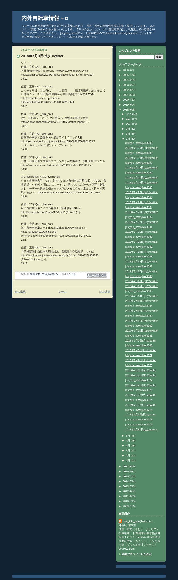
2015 (126, 476)
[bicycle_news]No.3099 (138, 142)
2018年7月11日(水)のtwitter (141, 320)
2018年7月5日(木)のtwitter (140, 375)
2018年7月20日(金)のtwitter (141, 241)
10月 (129, 123)
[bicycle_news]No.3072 (138, 424)
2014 (126, 481)
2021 (126, 94)
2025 (126, 75)
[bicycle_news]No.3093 (138, 207)
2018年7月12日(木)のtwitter (141, 311)
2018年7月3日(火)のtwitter (140, 394)
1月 (128, 460)
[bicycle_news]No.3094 (138, 197)
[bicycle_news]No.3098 (138, 152)
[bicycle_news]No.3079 (138, 355)
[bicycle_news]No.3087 (138, 266)
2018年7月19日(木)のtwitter (141, 251)
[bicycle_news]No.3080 (138, 345)
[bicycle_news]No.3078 (138, 365)
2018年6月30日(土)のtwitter (141, 429)
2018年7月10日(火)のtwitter (141, 330)
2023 (126, 85)
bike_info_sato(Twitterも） (138, 521)
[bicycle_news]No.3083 (138, 316)
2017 (126, 466)
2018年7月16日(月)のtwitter (141, 281)
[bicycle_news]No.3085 (138, 291)
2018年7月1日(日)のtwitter (140, 414)
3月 (128, 450)
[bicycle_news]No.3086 (138, 276)
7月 (128, 138)
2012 (126, 491)
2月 (128, 455)
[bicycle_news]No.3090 (138, 236)
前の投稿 (104, 291)
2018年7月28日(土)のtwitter (141, 167)
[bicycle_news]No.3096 (138, 172)
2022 (126, 89)
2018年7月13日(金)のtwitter (141, 301)
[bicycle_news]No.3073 (138, 419)
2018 (126, 109)
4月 (128, 445)
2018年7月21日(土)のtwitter (141, 231)
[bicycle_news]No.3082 (138, 325)
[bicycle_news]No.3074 (138, 409)
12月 (129, 114)
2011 (126, 496)
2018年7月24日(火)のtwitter (141, 202)
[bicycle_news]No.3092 (138, 217)
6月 (128, 435)
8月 (128, 133)
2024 (126, 80)
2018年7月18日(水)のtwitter (141, 261)
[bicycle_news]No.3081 (138, 335)
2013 (126, 486)
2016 (126, 471)
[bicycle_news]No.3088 (138, 256)
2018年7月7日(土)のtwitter (140, 360)
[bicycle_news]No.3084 (138, 306)
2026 (126, 70)
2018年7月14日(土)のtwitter (141, 296)
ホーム (62, 291)
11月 (129, 118)
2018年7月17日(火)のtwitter (141, 271)
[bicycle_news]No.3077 (138, 380)
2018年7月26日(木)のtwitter (141, 182)
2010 (126, 501)
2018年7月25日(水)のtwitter (141, 192)
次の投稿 (20, 291)
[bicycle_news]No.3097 (138, 162)
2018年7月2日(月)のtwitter (140, 404)
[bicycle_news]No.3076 (138, 389)
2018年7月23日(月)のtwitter (141, 212)
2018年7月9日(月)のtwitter (140, 340)
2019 (126, 104)
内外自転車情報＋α (44, 18)
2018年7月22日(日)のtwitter (141, 222)
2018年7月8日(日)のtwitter (140, 350)
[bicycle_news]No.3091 (138, 227)
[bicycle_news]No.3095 (138, 187)
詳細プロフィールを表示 (137, 554)
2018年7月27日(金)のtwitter (141, 177)
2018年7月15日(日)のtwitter (141, 286)
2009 (126, 506)
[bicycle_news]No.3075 (138, 399)
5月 (128, 440)
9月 (128, 128)
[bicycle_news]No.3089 (138, 246)
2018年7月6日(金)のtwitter (140, 370)
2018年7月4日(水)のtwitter (140, 385)
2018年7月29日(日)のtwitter (141, 157)
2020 (126, 99)
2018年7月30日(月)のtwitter (141, 147)
